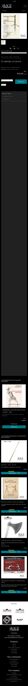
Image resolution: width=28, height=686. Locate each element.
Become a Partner (14, 678)
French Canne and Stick (14, 647)
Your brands (14, 664)
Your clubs (14, 661)
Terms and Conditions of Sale (14, 674)
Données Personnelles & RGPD (14, 679)
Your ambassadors (14, 662)
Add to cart (21, 81)
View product (14, 473)
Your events (14, 666)
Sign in (4, 11)
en (15, 1)
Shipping (14, 673)
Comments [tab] (5, 99)
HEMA (14, 644)
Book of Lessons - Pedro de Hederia (12, 502)
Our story (14, 676)
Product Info (14, 424)
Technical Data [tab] (7, 96)
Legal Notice (14, 681)
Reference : (4, 67)
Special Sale (14, 652)
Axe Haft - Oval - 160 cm (8, 465)
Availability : (4, 69)
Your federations (14, 659)
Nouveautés (14, 649)
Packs (14, 646)
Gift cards (14, 651)
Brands (14, 604)
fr (13, 1)
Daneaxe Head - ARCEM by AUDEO (11, 540)
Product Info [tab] (6, 93)
